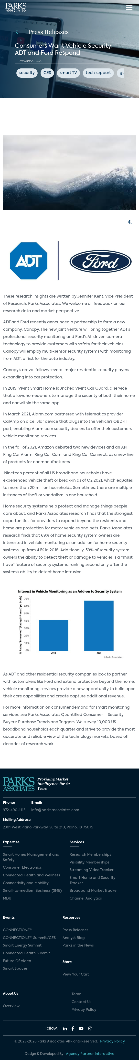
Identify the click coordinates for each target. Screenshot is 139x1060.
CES (47, 73)
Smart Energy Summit (22, 945)
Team (76, 994)
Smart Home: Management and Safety (31, 857)
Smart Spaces (15, 968)
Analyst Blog (74, 938)
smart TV (68, 73)
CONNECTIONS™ (17, 930)
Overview (11, 1006)
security (27, 73)
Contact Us (81, 1002)
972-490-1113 (14, 810)
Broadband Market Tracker (94, 890)
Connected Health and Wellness (31, 875)
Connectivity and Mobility (26, 883)
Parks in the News (78, 945)
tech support (98, 73)
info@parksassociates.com (55, 810)
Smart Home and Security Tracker (92, 880)
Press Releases (75, 930)
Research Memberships (90, 854)
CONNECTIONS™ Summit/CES (29, 938)
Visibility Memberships (89, 862)
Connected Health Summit (26, 953)
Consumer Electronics (22, 867)
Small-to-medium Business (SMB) (32, 890)
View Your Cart (76, 974)
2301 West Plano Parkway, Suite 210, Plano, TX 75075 (48, 827)
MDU (7, 898)
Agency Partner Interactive (90, 1054)
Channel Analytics (86, 898)
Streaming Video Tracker (92, 870)
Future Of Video (17, 961)
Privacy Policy (84, 1010)
